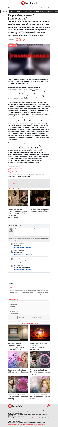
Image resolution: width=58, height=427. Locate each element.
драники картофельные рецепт (18, 290)
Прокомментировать (19, 247)
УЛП (19, 166)
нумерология (44, 290)
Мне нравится (29, 247)
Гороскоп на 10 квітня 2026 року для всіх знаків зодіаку (18, 372)
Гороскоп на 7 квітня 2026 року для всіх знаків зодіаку (40, 397)
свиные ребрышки (24, 294)
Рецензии (15, 183)
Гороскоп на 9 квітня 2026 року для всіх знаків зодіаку (40, 372)
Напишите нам (13, 304)
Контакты (12, 306)
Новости (12, 11)
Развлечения (39, 11)
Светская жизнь (19, 11)
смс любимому (36, 293)
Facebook (25, 175)
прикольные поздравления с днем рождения (29, 292)
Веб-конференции (48, 11)
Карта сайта (13, 309)
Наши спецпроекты (14, 313)
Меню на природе (34, 290)
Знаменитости (5, 11)
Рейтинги (32, 11)
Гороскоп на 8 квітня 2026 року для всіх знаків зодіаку (18, 397)
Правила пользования (12, 424)
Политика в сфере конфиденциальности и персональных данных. (31, 424)
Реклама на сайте (14, 311)
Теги (10, 287)
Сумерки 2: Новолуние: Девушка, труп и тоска (39, 211)
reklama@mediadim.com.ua (31, 417)
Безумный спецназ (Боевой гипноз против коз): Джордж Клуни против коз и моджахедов (17, 214)
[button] (45, 7)
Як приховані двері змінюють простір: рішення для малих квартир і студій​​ (16, 346)
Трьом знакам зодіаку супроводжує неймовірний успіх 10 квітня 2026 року (39, 346)
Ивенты (27, 11)
